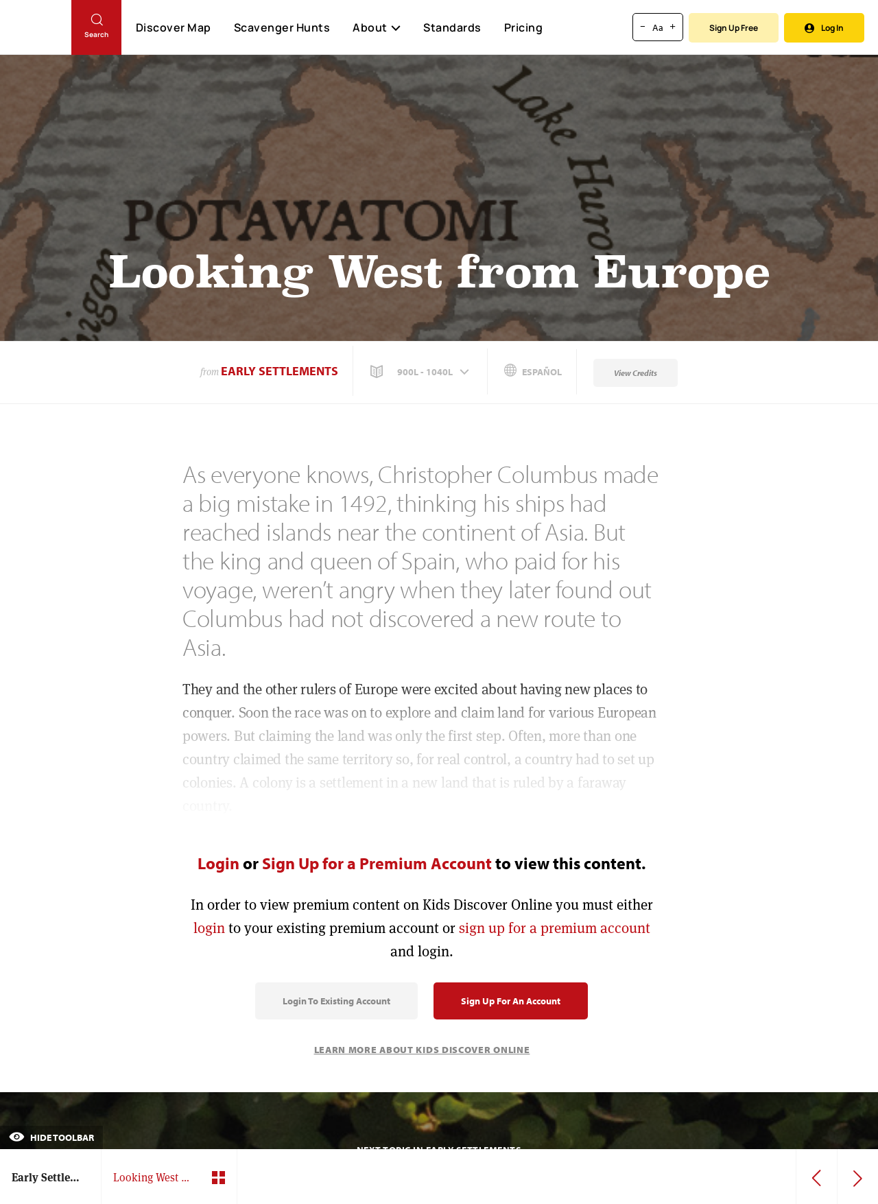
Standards (452, 27)
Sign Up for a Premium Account (377, 863)
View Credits (635, 373)
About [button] (377, 27)
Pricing (523, 27)
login (209, 928)
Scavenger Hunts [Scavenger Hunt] (282, 28)
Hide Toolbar (51, 1137)
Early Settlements (279, 371)
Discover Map (174, 27)
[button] (421, 372)
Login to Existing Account (336, 1001)
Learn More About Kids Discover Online (422, 1049)
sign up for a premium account (554, 928)
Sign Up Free (733, 28)
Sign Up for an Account (510, 1001)
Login (218, 863)
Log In (824, 28)
